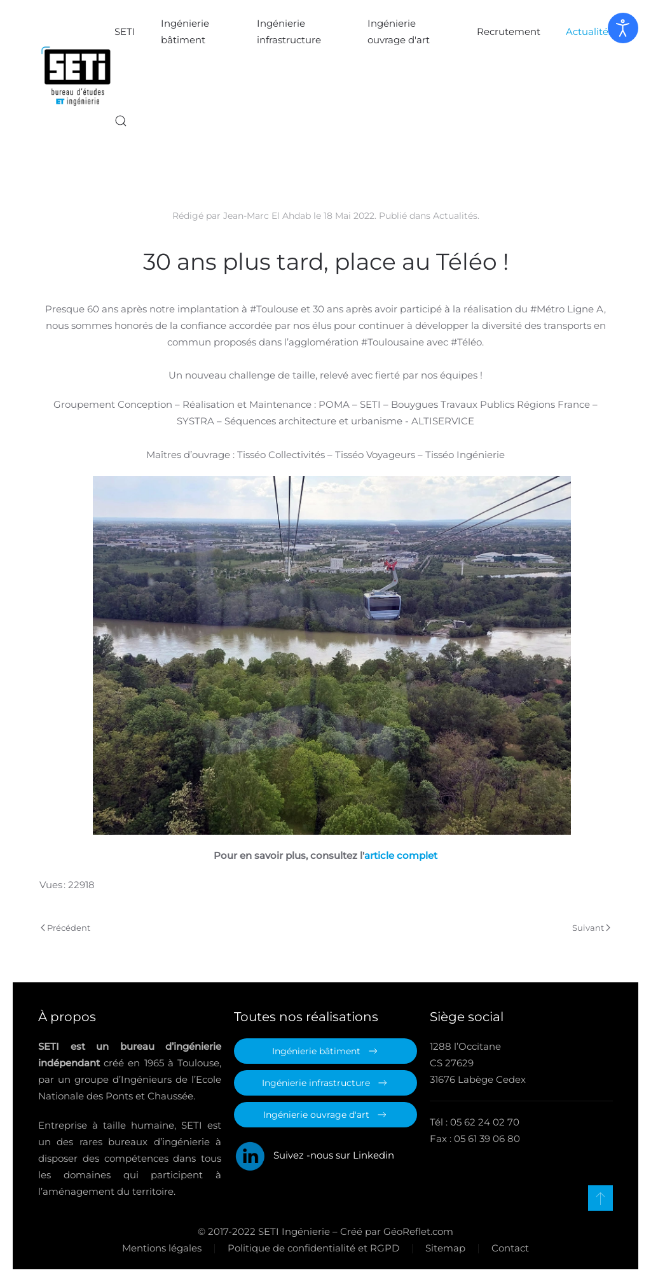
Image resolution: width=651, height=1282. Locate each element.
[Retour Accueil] (76, 76)
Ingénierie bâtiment (185, 31)
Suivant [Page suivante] (591, 928)
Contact (509, 1248)
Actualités (589, 31)
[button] (120, 121)
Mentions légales (160, 1248)
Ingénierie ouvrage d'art (398, 31)
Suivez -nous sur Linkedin (314, 1155)
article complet (400, 855)
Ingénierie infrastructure (289, 31)
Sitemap (444, 1248)
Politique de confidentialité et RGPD (312, 1248)
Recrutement (508, 31)
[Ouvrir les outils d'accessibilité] (623, 28)
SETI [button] (124, 31)
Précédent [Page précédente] (65, 928)
